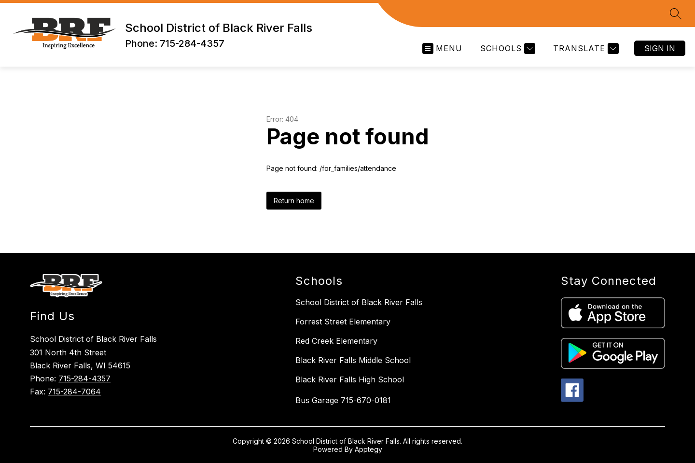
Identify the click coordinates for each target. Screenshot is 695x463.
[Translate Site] (585, 48)
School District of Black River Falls (358, 302)
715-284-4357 (84, 378)
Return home (294, 200)
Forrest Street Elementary (342, 321)
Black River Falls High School (349, 379)
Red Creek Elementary (336, 341)
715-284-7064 (74, 391)
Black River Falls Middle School (353, 360)
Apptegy (368, 449)
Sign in (659, 48)
